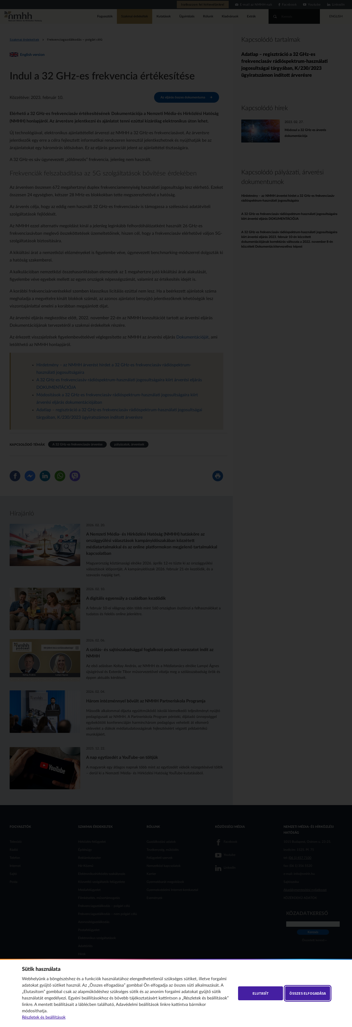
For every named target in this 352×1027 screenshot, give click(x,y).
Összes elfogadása (307, 993)
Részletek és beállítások (44, 1017)
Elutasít (260, 993)
